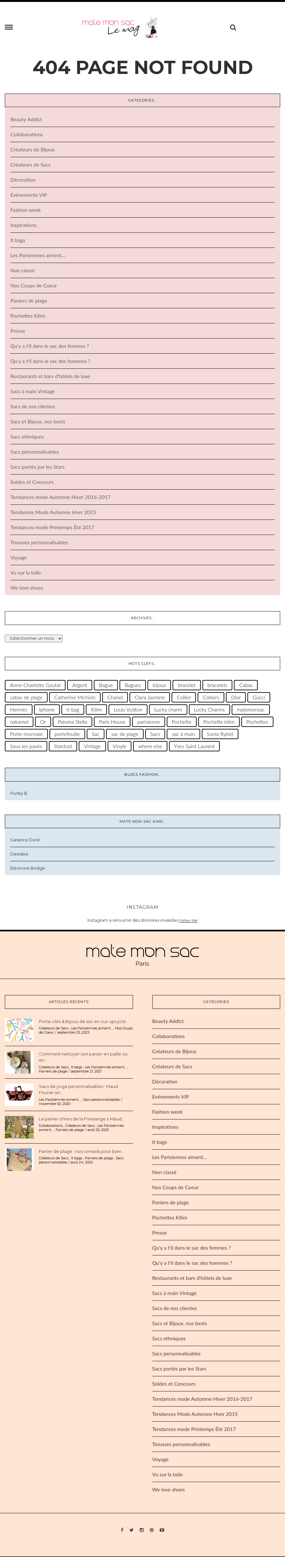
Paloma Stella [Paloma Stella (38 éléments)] (72, 723)
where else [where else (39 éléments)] (150, 747)
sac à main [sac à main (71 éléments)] (183, 735)
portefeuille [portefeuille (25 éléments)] (67, 735)
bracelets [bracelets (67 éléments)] (217, 686)
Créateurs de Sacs (30, 165)
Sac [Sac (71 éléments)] (96, 735)
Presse (17, 332)
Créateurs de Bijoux (32, 150)
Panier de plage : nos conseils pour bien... (81, 1151)
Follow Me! (188, 921)
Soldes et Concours (32, 483)
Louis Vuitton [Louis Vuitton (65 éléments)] (128, 710)
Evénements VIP (28, 196)
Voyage (18, 558)
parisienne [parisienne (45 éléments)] (148, 723)
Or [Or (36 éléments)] (43, 723)
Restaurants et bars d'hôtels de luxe (50, 377)
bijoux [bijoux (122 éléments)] (159, 686)
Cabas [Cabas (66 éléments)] (246, 686)
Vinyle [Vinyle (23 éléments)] (120, 747)
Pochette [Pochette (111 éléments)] (181, 723)
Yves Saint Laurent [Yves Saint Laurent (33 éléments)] (194, 747)
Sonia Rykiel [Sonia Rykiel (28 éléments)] (220, 735)
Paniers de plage (28, 301)
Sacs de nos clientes (32, 407)
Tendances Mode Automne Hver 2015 (53, 513)
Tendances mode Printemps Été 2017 (52, 528)
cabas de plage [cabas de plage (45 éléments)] (26, 698)
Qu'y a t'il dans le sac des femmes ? (49, 347)
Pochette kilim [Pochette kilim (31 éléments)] (219, 723)
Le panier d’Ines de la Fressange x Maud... (82, 1119)
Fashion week (25, 211)
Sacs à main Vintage (32, 392)
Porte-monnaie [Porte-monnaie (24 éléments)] (26, 735)
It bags (17, 241)
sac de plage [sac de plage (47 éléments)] (124, 735)
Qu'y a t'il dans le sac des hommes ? (50, 362)
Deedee (19, 854)
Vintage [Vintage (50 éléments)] (92, 747)
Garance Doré (25, 840)
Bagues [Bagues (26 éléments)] (133, 686)
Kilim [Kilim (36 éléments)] (96, 710)
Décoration (22, 180)
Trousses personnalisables (39, 543)
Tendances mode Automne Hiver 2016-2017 (60, 498)
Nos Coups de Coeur (33, 286)
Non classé (22, 271)
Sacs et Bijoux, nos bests (37, 422)
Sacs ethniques (27, 437)
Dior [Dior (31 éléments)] (236, 698)
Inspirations (23, 226)
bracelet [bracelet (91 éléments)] (186, 686)
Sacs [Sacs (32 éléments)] (155, 735)
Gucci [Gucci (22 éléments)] (259, 698)
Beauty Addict (26, 120)
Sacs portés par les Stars (37, 468)
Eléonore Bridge (27, 869)
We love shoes (26, 588)
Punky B (18, 793)
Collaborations (26, 135)
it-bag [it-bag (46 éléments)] (73, 710)
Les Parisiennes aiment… (37, 256)
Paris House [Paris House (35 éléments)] (112, 723)
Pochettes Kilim (27, 316)
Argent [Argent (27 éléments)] (79, 686)
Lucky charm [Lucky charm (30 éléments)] (168, 710)
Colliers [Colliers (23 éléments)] (211, 698)
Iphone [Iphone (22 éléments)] (47, 710)
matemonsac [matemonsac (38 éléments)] (251, 710)
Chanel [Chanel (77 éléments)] (115, 698)
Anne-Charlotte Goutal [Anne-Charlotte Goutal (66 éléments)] (35, 686)
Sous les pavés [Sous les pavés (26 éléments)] (26, 747)
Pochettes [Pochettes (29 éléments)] (257, 723)
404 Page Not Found (142, 67)
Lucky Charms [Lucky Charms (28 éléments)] (209, 710)
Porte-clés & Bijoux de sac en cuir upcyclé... (84, 1022)
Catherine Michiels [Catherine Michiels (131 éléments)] (74, 698)
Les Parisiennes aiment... (91, 1029)
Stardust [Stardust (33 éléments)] (63, 747)
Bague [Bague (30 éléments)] (106, 686)
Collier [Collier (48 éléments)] (184, 698)
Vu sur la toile (25, 573)
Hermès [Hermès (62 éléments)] (18, 710)
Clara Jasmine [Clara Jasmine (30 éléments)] (150, 698)
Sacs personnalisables (34, 452)
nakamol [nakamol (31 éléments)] (19, 723)
